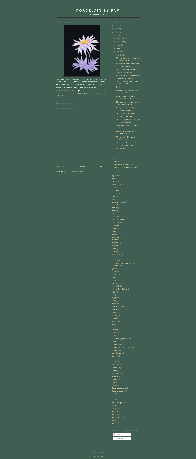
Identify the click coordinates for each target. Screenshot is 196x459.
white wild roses (118, 417)
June (119, 45)
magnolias (116, 298)
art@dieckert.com (98, 14)
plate (114, 341)
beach (114, 173)
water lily (60, 95)
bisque (114, 181)
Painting (71, 93)
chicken (115, 208)
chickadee (116, 205)
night (114, 312)
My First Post (121, 149)
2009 (117, 35)
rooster (114, 362)
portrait (114, 356)
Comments (119, 439)
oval (113, 324)
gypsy (114, 277)
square (99, 93)
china (64, 93)
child (114, 214)
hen (113, 280)
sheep (114, 371)
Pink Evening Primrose (120, 339)
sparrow (115, 376)
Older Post (104, 167)
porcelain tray (117, 353)
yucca (114, 423)
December (121, 38)
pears (114, 333)
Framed (115, 260)
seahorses (116, 368)
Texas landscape (118, 391)
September (121, 42)
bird (113, 179)
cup (113, 231)
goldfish (115, 271)
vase (114, 405)
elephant (115, 243)
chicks (114, 211)
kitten (114, 292)
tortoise (115, 397)
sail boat (115, 365)
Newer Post (60, 167)
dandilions (116, 237)
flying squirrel (117, 254)
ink (113, 283)
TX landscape (117, 403)
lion (113, 295)
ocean (114, 318)
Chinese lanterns (118, 219)
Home (82, 167)
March (119, 55)
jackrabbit (115, 286)
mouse (114, 309)
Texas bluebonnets (119, 388)
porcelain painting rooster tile (122, 347)
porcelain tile (116, 350)
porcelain (80, 93)
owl (113, 327)
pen (113, 336)
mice (114, 301)
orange (114, 321)
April (118, 52)
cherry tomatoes (118, 202)
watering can (117, 414)
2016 (117, 29)
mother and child (118, 306)
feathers (115, 251)
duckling (115, 240)
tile (105, 93)
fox (113, 257)
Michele (115, 304)
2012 (117, 32)
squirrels (115, 382)
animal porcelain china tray (122, 164)
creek (114, 228)
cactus (114, 196)
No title (118, 87)
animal (114, 162)
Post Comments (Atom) (74, 171)
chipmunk (115, 222)
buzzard (115, 193)
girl (113, 269)
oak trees (115, 315)
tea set (114, 385)
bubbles (115, 190)
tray (113, 400)
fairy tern (115, 246)
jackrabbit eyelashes (119, 289)
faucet (114, 249)
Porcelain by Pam (98, 10)
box (113, 187)
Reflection (90, 93)
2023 (117, 25)
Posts (117, 434)
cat (113, 199)
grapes (114, 274)
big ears (115, 176)
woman (114, 420)
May (118, 48)
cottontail (115, 225)
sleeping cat (116, 373)
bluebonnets (116, 184)
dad (113, 234)
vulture (114, 408)
